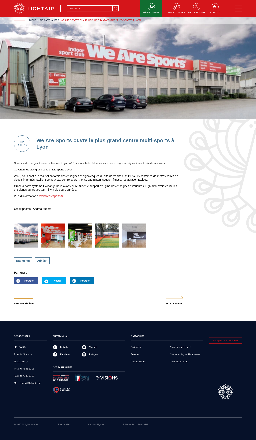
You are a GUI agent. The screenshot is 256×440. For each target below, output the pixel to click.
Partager (24, 281)
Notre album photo (179, 361)
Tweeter (56, 280)
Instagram (94, 354)
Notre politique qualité (180, 347)
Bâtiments (23, 260)
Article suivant (174, 303)
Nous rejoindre (197, 8)
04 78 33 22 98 (27, 369)
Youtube (93, 347)
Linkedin (64, 347)
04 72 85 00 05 (27, 376)
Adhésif (42, 260)
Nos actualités (176, 8)
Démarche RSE (151, 8)
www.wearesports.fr (51, 196)
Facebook (65, 354)
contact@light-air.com (30, 383)
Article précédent (25, 303)
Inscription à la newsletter (225, 340)
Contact (215, 8)
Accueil (33, 20)
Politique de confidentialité (135, 424)
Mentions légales (96, 424)
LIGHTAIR (37, 8)
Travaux (135, 354)
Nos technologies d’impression (185, 354)
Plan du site (63, 424)
